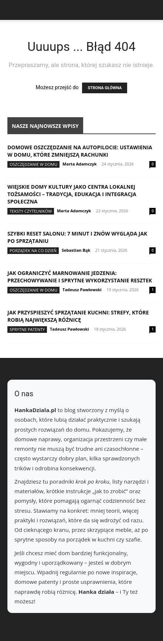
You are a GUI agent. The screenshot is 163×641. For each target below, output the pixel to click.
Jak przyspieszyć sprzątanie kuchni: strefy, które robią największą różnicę (78, 316)
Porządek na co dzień (33, 250)
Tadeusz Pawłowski (82, 289)
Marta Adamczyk (79, 164)
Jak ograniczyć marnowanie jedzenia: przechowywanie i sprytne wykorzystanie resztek (79, 276)
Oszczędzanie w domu (33, 164)
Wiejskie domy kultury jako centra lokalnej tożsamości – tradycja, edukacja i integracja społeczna (71, 194)
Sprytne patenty (27, 329)
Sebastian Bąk (76, 250)
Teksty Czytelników (31, 211)
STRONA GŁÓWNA (105, 88)
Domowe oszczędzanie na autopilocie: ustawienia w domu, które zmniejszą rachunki (79, 151)
